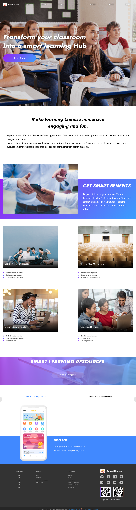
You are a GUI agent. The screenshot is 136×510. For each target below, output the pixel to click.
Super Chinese (115, 499)
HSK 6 (19, 487)
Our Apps (38, 477)
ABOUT (44, 4)
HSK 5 (19, 484)
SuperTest (105, 499)
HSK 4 (19, 482)
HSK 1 (19, 475)
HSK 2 (19, 477)
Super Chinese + (40, 482)
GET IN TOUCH (68, 375)
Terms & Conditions (73, 482)
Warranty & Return (73, 484)
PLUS (76, 4)
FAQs (69, 477)
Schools (70, 475)
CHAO (61, 4)
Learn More (19, 58)
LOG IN (110, 4)
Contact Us (71, 487)
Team (37, 475)
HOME (27, 4)
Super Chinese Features (42, 480)
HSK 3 (19, 480)
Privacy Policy (72, 480)
